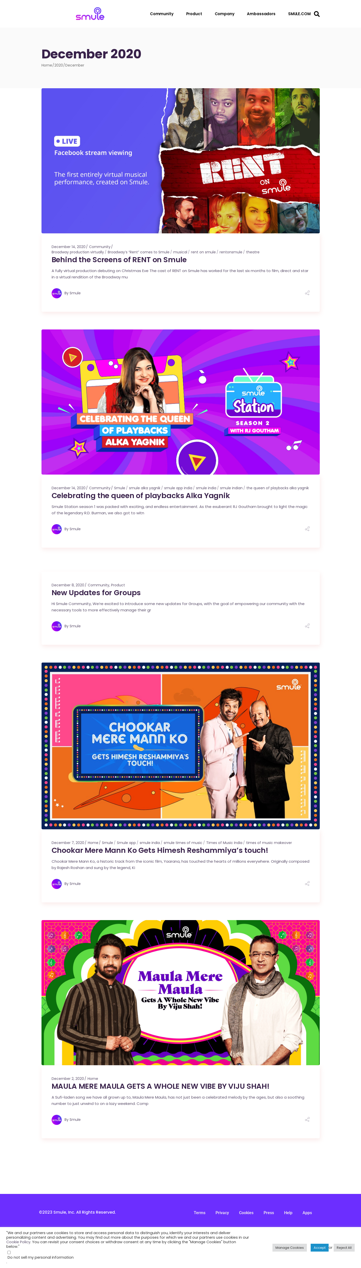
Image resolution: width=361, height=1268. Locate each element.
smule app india (178, 488)
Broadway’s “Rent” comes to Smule (138, 252)
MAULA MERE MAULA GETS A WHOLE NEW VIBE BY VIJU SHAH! (161, 1086)
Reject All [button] (344, 1247)
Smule (75, 293)
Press (269, 1212)
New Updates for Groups (96, 593)
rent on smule (203, 252)
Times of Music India (224, 842)
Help (288, 1212)
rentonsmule (231, 252)
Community (100, 246)
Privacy (222, 1212)
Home (93, 842)
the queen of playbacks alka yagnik (277, 488)
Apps (307, 1212)
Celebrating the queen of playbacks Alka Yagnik (141, 496)
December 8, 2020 (68, 585)
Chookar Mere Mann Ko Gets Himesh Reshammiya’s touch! (160, 850)
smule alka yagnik (144, 488)
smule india (206, 488)
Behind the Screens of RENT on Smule (119, 260)
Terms (199, 1212)
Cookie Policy (18, 1241)
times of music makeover (269, 842)
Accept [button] (320, 1247)
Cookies (246, 1212)
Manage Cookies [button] (289, 1247)
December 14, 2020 (69, 246)
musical (180, 252)
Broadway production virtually (78, 252)
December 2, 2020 (68, 1078)
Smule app (126, 842)
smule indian (231, 488)
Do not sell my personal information (41, 1257)
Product (118, 585)
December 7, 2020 (68, 842)
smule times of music (183, 842)
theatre (253, 252)
